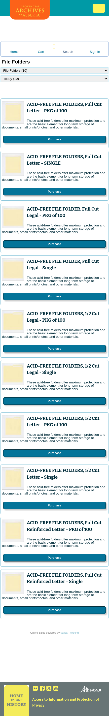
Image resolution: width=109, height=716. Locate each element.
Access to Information (50, 699)
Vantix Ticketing (69, 632)
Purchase (54, 139)
